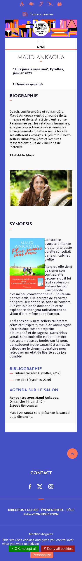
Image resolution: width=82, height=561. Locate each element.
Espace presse (38, 14)
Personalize (42, 555)
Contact (41, 473)
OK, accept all (24, 549)
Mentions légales (41, 534)
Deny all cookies (58, 549)
